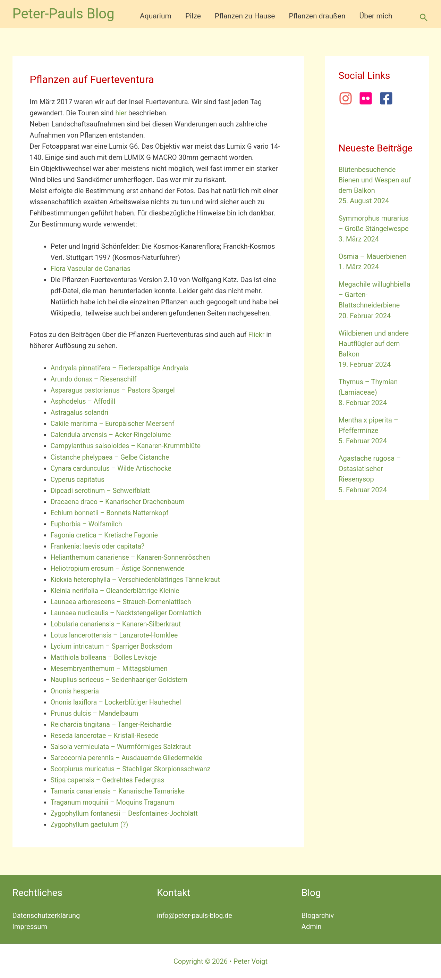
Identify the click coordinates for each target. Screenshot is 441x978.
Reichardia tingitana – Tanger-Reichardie (113, 724)
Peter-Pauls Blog (63, 14)
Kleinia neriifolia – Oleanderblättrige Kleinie (117, 590)
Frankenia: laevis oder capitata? (99, 546)
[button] (423, 17)
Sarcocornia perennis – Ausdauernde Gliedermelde (129, 757)
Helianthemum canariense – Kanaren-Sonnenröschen (133, 557)
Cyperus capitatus (78, 479)
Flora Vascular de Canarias (92, 268)
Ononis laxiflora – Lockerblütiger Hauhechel (118, 701)
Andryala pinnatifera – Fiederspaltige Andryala (122, 368)
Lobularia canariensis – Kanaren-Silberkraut (118, 623)
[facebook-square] (388, 98)
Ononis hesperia (76, 690)
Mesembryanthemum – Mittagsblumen (111, 668)
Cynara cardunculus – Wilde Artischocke (113, 468)
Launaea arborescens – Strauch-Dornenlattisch (123, 601)
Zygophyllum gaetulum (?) (91, 824)
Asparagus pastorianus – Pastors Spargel (115, 390)
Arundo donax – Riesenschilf (95, 379)
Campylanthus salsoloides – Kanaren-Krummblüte (128, 446)
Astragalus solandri (80, 412)
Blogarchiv (318, 915)
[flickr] (368, 98)
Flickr (256, 334)
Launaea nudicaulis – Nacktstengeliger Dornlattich (128, 612)
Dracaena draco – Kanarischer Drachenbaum (120, 501)
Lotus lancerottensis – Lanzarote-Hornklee (116, 635)
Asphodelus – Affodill (84, 401)
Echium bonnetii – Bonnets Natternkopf (111, 512)
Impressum (30, 926)
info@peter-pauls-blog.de (195, 915)
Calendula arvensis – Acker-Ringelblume (113, 434)
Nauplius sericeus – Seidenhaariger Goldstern (121, 679)
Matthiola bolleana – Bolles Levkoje (105, 657)
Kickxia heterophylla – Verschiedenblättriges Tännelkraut (138, 579)
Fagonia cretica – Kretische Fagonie (106, 535)
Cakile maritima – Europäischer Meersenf (114, 423)
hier (121, 113)
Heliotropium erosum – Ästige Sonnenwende (120, 568)
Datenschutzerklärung (46, 915)
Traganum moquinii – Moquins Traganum (114, 801)
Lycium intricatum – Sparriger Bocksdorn (114, 646)
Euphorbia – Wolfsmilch (87, 523)
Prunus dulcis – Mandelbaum (96, 712)
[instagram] (348, 98)
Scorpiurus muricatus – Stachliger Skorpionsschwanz (133, 768)
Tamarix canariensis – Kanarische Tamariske (120, 790)
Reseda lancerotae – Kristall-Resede (106, 735)
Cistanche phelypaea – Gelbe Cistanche (112, 457)
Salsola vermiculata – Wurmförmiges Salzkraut (123, 746)
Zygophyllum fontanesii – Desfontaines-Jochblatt (126, 812)
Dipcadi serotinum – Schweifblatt (102, 490)
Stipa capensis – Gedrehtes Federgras (109, 779)
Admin (312, 926)
